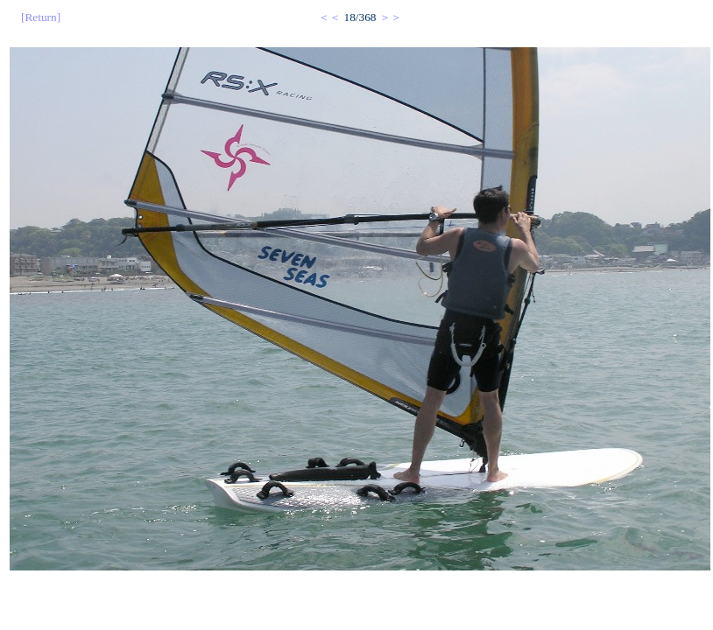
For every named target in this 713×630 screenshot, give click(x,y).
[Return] (40, 17)
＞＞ (390, 17)
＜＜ (329, 17)
